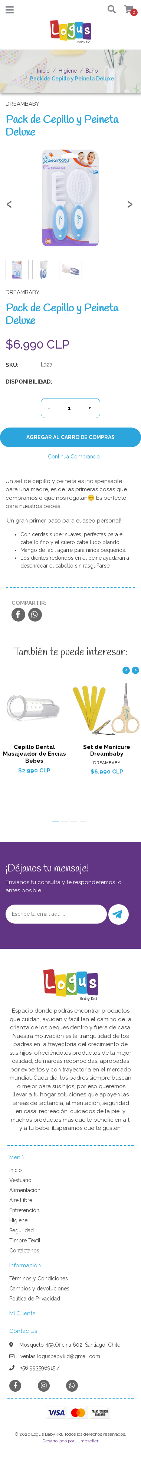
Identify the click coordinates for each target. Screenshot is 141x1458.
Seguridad (21, 1230)
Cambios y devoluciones (39, 1289)
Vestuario (20, 1180)
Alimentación (24, 1190)
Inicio (43, 71)
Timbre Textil (24, 1240)
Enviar (117, 914)
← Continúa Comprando (70, 457)
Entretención (24, 1210)
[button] (110, 10)
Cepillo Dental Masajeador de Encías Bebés (34, 754)
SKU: (12, 365)
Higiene (68, 71)
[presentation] (9, 207)
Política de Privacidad (34, 1299)
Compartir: (29, 603)
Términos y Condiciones (38, 1278)
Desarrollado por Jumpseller (70, 1440)
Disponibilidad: (20, 381)
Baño (92, 71)
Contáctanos (24, 1251)
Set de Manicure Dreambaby (106, 750)
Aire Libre (20, 1200)
